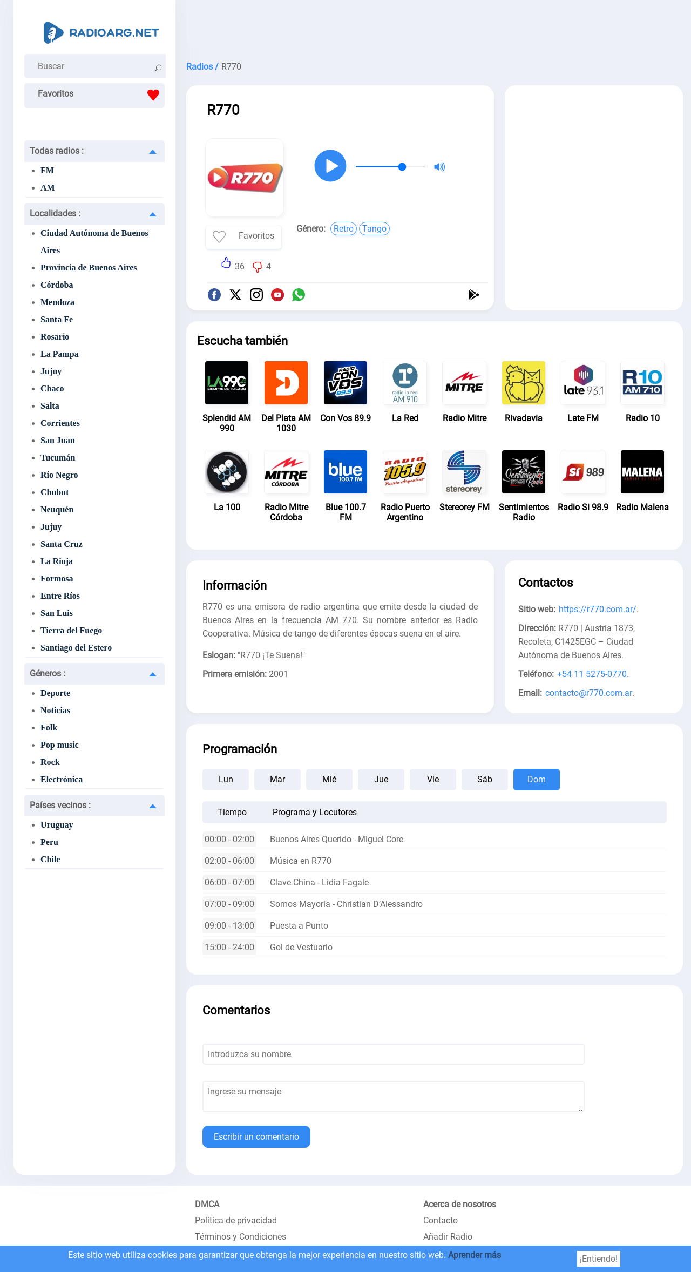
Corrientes (60, 423)
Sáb (484, 779)
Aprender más (474, 1255)
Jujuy (51, 371)
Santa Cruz (61, 544)
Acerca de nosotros (459, 1204)
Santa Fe (56, 319)
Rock (50, 762)
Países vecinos (60, 805)
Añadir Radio (447, 1237)
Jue (381, 779)
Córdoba (56, 284)
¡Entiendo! (599, 1259)
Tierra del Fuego (71, 630)
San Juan (57, 440)
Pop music (59, 744)
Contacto (440, 1220)
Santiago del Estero (76, 647)
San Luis (56, 613)
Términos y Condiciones (240, 1237)
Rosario (54, 336)
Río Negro (59, 474)
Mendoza (57, 302)
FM (47, 170)
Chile (50, 859)
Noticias (55, 710)
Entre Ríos (60, 595)
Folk (48, 727)
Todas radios (57, 151)
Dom (536, 779)
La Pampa (59, 353)
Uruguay (56, 824)
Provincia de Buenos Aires (88, 267)
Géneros (47, 673)
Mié (329, 779)
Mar (277, 779)
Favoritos (101, 95)
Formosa (56, 578)
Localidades (55, 213)
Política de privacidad (236, 1220)
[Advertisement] (434, 27)
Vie (433, 779)
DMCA (207, 1204)
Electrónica (61, 779)
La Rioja (56, 561)
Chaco (52, 388)
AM (47, 187)
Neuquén (56, 509)
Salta (49, 405)
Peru (49, 842)
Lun (226, 779)
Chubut (54, 492)
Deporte (55, 693)
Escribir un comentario (256, 1137)
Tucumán (57, 457)
